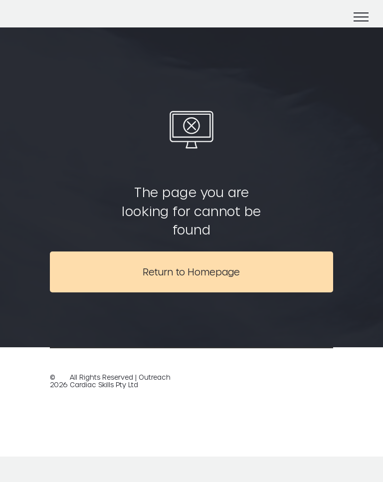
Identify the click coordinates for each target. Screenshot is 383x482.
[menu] (361, 17)
